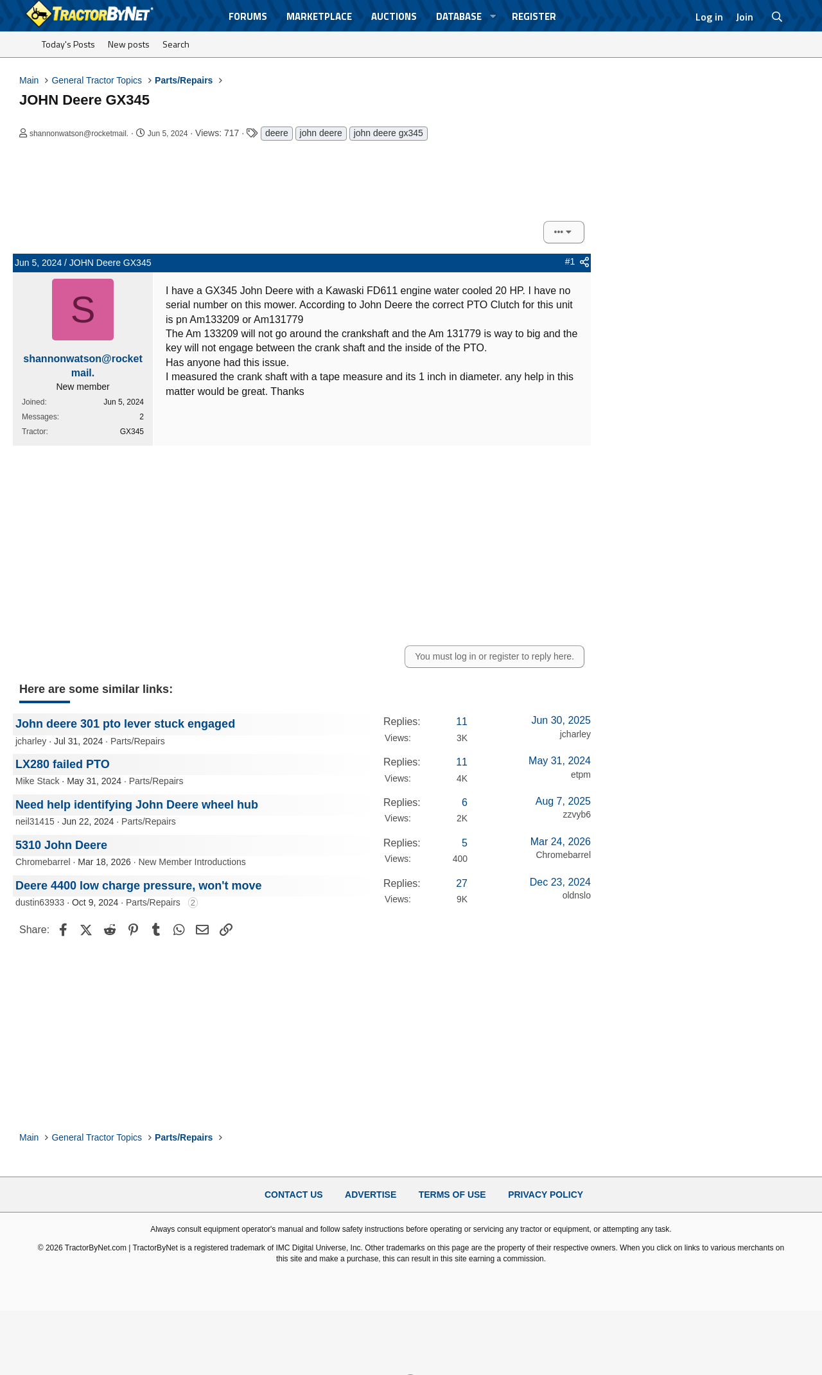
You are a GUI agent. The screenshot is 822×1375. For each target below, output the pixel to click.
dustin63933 (39, 902)
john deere (321, 133)
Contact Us (294, 1194)
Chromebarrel (43, 862)
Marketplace (319, 16)
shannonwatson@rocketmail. (79, 133)
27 (462, 883)
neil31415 (35, 821)
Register (534, 16)
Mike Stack (37, 781)
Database (459, 16)
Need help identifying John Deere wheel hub (136, 804)
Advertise (370, 1194)
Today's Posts (68, 44)
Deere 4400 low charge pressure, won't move (138, 885)
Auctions (394, 16)
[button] (493, 16)
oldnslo (577, 895)
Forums (248, 16)
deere (276, 133)
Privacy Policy (545, 1194)
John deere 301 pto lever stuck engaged (125, 723)
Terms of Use (452, 1194)
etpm (581, 774)
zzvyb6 (577, 814)
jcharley (30, 741)
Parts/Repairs (137, 741)
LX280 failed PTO (62, 764)
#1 (570, 261)
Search (175, 44)
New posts (129, 44)
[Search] (777, 16)
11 (462, 721)
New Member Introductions (191, 862)
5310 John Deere (61, 845)
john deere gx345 (388, 133)
